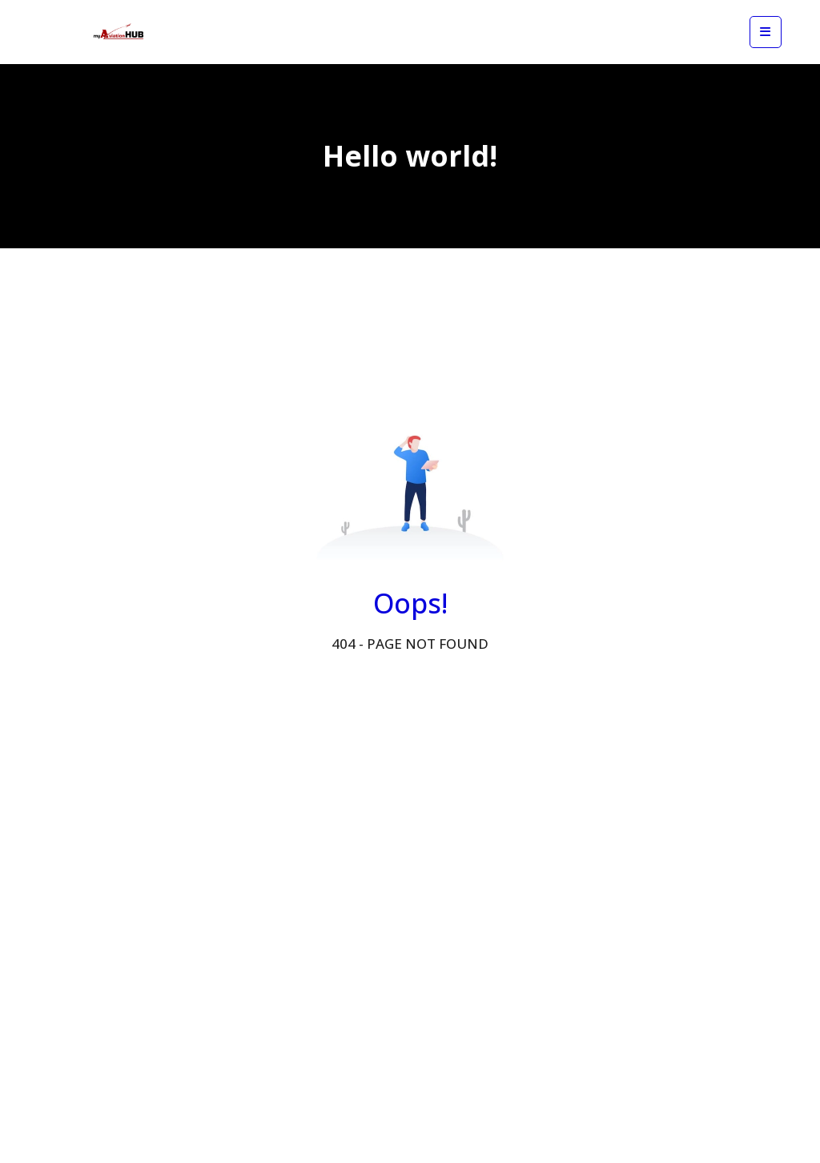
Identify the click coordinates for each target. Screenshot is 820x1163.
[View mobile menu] (766, 32)
